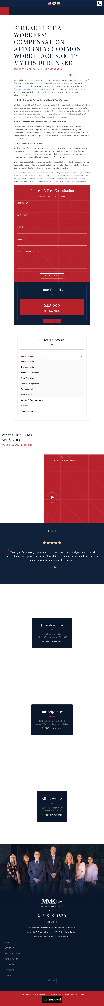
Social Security (27, 411)
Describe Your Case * (26, 251)
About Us (9, 948)
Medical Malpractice (30, 383)
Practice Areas (12, 953)
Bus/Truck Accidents (30, 372)
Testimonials (11, 965)
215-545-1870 (56, 641)
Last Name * (22, 215)
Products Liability (29, 389)
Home (7, 942)
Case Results (11, 959)
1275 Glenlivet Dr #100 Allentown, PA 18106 (52, 809)
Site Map (81, 994)
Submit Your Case (52, 276)
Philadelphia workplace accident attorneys (32, 89)
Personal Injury (27, 361)
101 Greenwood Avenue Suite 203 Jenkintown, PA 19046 (52, 927)
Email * (20, 239)
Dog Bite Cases (28, 378)
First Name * (22, 203)
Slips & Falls (26, 394)
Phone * (20, 227)
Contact (8, 976)
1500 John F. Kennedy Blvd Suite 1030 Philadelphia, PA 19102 (52, 932)
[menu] (52, 384)
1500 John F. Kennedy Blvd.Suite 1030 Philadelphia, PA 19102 (52, 722)
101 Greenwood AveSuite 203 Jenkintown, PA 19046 (52, 635)
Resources (9, 970)
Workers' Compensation (32, 400)
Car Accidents (27, 367)
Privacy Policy (70, 994)
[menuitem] (52, 356)
